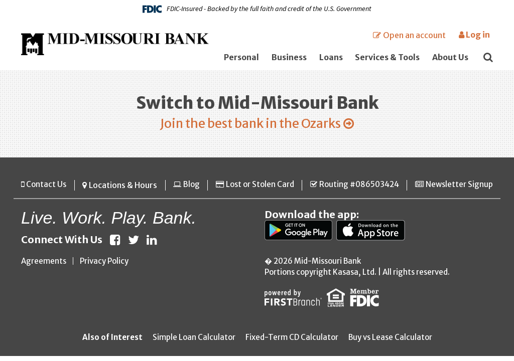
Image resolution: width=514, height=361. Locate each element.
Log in (474, 35)
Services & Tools (387, 57)
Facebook (115, 243)
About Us (450, 57)
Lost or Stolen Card (257, 189)
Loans (331, 57)
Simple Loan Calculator (194, 340)
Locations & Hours (121, 189)
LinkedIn (152, 243)
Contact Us (46, 189)
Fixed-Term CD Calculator (291, 340)
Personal (241, 57)
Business (289, 57)
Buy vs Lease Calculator (390, 340)
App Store (372, 233)
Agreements (43, 264)
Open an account (414, 35)
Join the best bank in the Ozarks (249, 125)
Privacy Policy (104, 264)
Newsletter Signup (459, 189)
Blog (188, 189)
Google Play (299, 233)
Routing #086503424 (358, 189)
